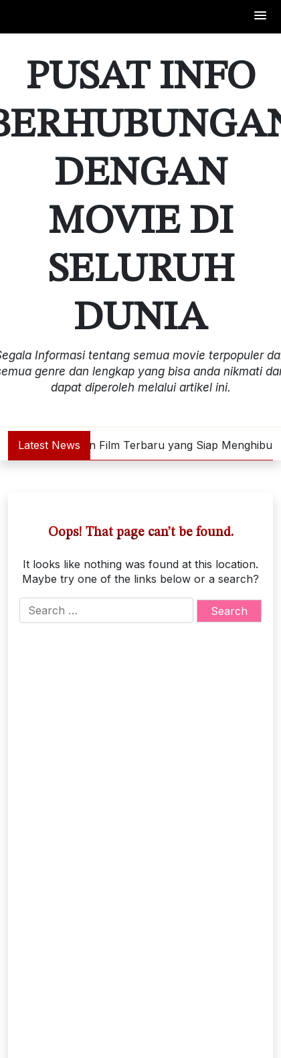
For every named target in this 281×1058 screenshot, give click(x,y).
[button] (261, 16)
